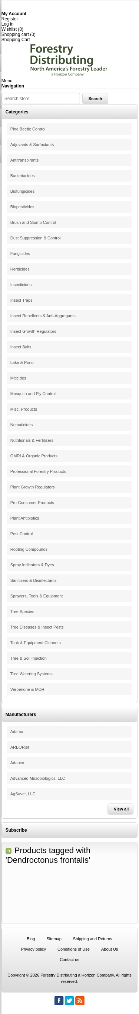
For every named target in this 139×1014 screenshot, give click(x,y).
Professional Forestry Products (38, 471)
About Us (109, 949)
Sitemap (53, 939)
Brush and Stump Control (33, 222)
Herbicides (20, 269)
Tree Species (22, 611)
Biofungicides (22, 191)
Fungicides (20, 253)
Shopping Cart (15, 39)
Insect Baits (21, 347)
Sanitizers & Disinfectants (33, 580)
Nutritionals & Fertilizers (31, 440)
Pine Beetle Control (28, 129)
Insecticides (21, 284)
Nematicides (21, 424)
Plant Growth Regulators (32, 487)
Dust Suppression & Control (35, 238)
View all (121, 809)
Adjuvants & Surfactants (32, 144)
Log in (7, 24)
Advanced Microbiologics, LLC (37, 778)
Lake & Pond (22, 362)
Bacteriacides (22, 175)
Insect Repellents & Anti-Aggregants (43, 316)
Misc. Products (23, 409)
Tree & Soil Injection (28, 658)
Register (9, 18)
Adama (16, 731)
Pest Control (21, 533)
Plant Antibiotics (24, 518)
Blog (31, 939)
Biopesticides (22, 207)
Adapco (17, 762)
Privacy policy (33, 949)
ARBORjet (19, 747)
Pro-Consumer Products (32, 502)
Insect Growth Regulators (33, 331)
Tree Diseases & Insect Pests (37, 627)
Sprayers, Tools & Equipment (36, 596)
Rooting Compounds (28, 549)
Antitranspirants (24, 160)
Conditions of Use (73, 949)
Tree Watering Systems (31, 674)
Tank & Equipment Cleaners (35, 642)
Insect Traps (21, 300)
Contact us (69, 959)
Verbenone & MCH (27, 689)
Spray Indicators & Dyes (32, 565)
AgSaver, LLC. (23, 794)
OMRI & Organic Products (33, 456)
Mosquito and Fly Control (33, 393)
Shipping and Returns (92, 939)
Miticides (18, 378)
